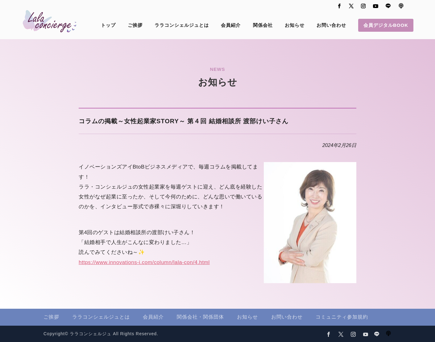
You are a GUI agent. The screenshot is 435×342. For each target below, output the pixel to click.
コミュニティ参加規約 (342, 317)
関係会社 (263, 25)
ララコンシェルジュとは (182, 25)
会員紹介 (231, 25)
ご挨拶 (135, 25)
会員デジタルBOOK (385, 25)
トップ (108, 25)
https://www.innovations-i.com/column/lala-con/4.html (144, 262)
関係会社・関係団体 (200, 317)
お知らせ (294, 25)
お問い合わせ (331, 25)
